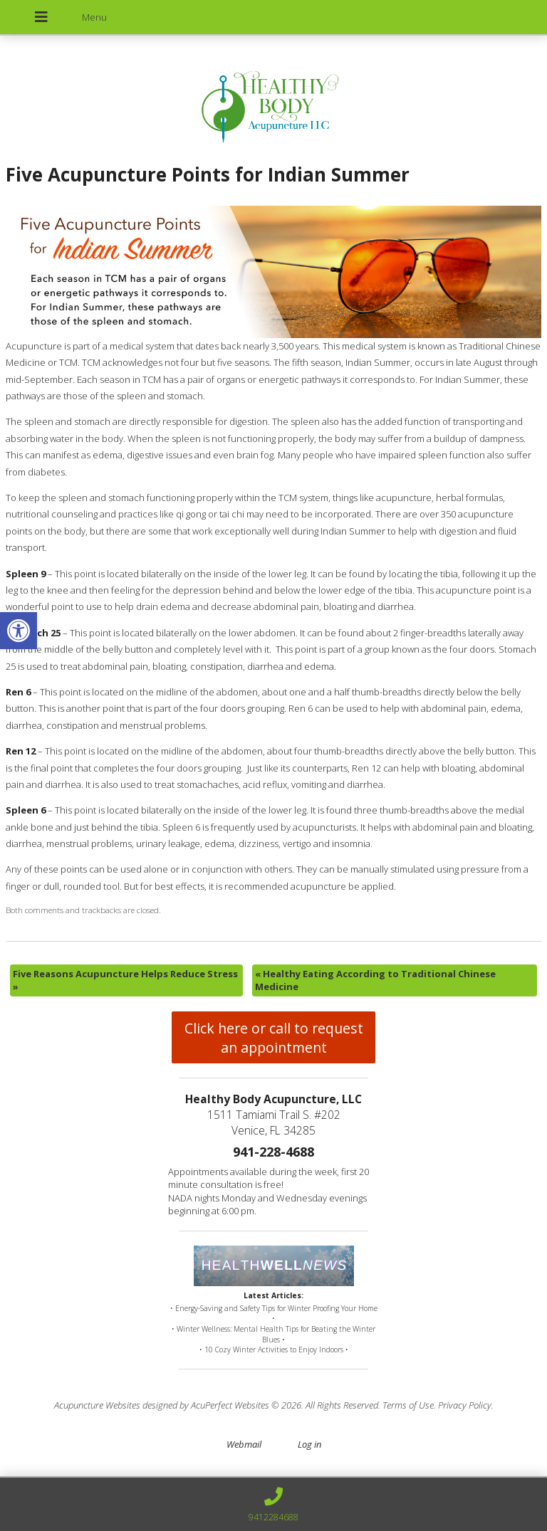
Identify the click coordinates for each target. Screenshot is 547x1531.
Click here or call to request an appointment (273, 1038)
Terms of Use (408, 1405)
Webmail (243, 1444)
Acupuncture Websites (97, 1405)
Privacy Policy (464, 1405)
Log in (309, 1444)
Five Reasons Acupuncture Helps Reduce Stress (125, 980)
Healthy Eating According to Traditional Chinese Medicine (375, 980)
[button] (18, 630)
